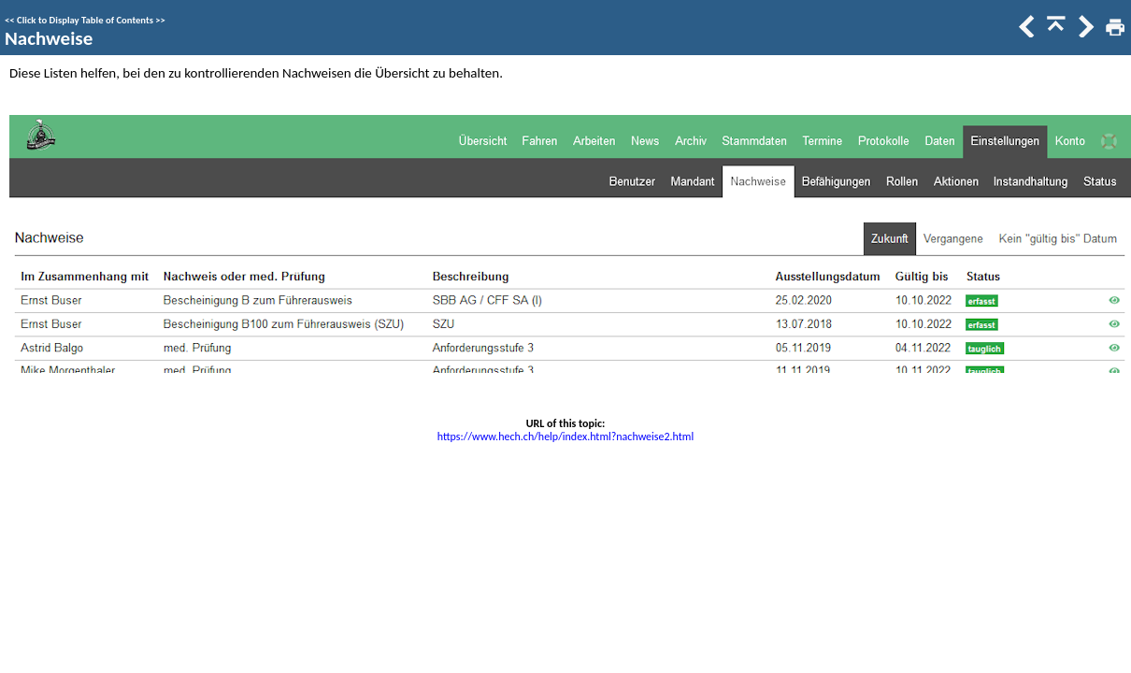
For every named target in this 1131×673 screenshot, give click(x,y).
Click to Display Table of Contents (85, 20)
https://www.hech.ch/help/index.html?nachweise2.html (565, 436)
